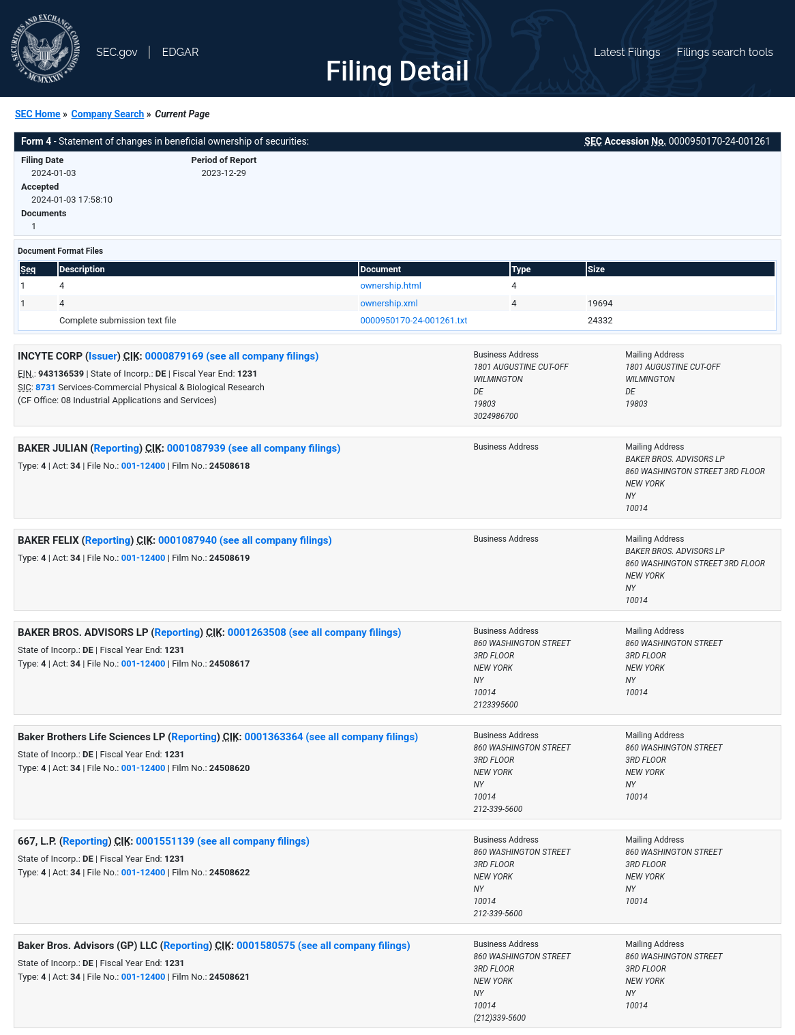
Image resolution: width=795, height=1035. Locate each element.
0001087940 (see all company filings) (245, 540)
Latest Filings (627, 52)
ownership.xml (388, 303)
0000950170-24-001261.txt (413, 320)
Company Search (108, 113)
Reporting (117, 448)
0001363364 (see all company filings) (332, 737)
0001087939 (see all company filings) (254, 448)
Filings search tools (724, 52)
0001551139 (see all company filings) (223, 841)
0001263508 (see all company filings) (315, 632)
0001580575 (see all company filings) (323, 945)
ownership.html (390, 285)
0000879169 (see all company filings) (232, 356)
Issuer (103, 356)
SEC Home (38, 113)
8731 (45, 387)
